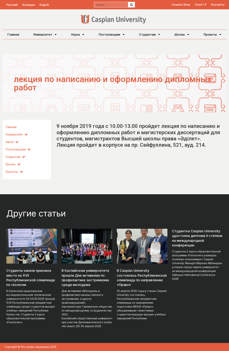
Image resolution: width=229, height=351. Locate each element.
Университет (45, 34)
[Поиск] (131, 4)
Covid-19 (200, 4)
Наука (78, 34)
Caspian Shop (181, 4)
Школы (182, 34)
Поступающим (112, 34)
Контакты (218, 4)
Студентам (150, 34)
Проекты (213, 34)
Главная (13, 34)
